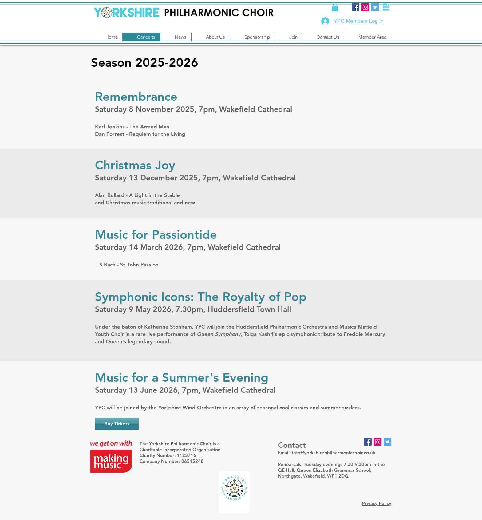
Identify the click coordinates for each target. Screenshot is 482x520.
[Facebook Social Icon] (355, 7)
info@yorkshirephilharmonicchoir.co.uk (333, 452)
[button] (334, 7)
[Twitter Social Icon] (375, 7)
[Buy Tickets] (117, 424)
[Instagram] (365, 7)
